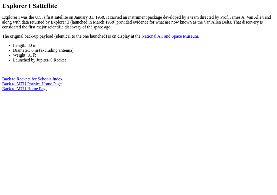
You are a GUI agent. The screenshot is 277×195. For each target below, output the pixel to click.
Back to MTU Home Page (24, 88)
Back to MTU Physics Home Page (32, 84)
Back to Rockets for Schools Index (32, 79)
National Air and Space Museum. (170, 36)
